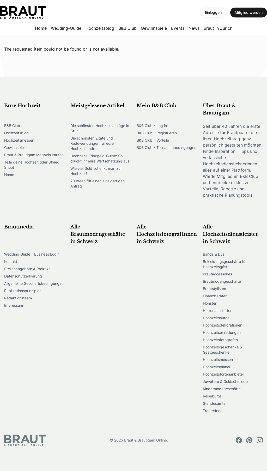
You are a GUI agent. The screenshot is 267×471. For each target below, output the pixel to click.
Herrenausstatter (217, 310)
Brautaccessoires (217, 273)
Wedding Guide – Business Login (31, 254)
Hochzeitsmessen (19, 140)
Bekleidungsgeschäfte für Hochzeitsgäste (225, 264)
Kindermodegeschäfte (222, 388)
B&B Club (127, 28)
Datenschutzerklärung (23, 276)
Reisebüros (212, 396)
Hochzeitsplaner (216, 366)
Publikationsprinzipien (22, 290)
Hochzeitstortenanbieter (223, 374)
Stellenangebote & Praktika (27, 268)
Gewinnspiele (154, 28)
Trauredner (212, 410)
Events (177, 28)
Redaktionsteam (18, 297)
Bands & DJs (213, 254)
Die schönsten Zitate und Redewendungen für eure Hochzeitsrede (92, 143)
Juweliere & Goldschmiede (225, 381)
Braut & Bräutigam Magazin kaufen (34, 154)
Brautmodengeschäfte (222, 281)
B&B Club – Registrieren (157, 132)
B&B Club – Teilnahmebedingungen (166, 147)
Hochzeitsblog (100, 28)
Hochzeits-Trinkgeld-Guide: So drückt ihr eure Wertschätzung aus (99, 158)
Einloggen (213, 12)
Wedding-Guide (66, 28)
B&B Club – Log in (152, 125)
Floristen (210, 303)
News (194, 28)
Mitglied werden (249, 12)
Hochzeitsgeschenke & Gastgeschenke (222, 350)
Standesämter (215, 403)
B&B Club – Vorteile (153, 140)
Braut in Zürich (218, 28)
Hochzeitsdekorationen (222, 325)
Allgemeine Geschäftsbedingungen (34, 283)
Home (41, 28)
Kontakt (10, 261)
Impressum (13, 305)
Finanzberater (215, 295)
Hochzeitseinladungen (222, 332)
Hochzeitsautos (216, 317)
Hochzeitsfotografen (220, 339)
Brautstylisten (214, 288)
